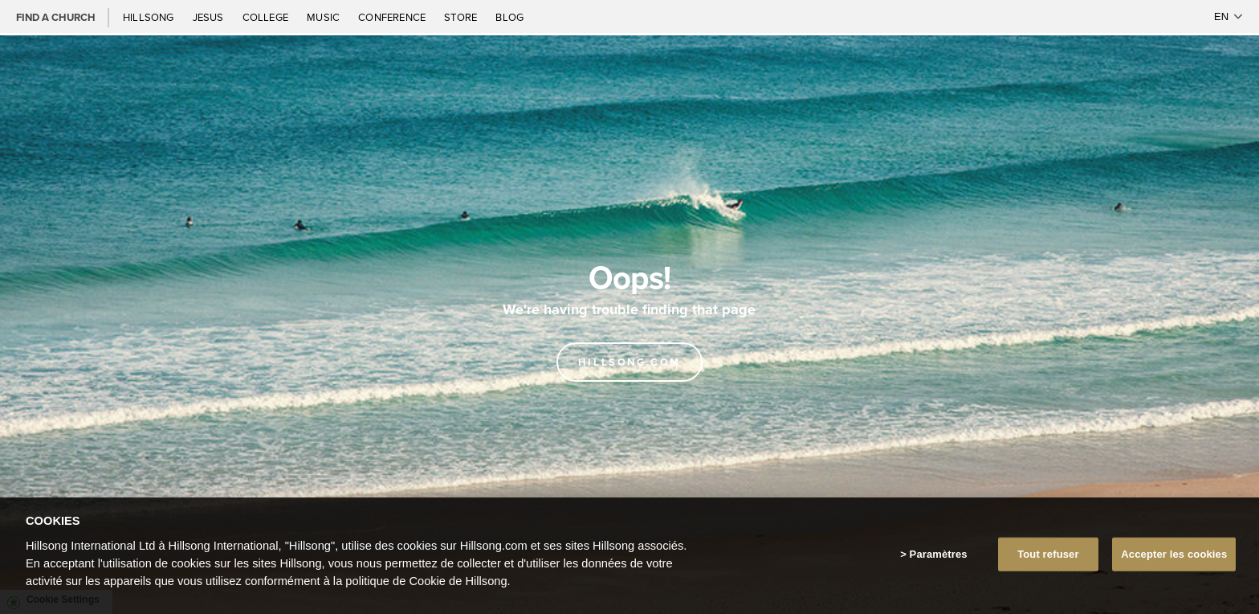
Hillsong (150, 17)
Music (324, 17)
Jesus (209, 17)
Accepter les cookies (1174, 554)
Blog (509, 17)
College (266, 17)
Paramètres (939, 554)
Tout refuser (1047, 554)
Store (461, 17)
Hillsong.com (629, 362)
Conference (393, 17)
